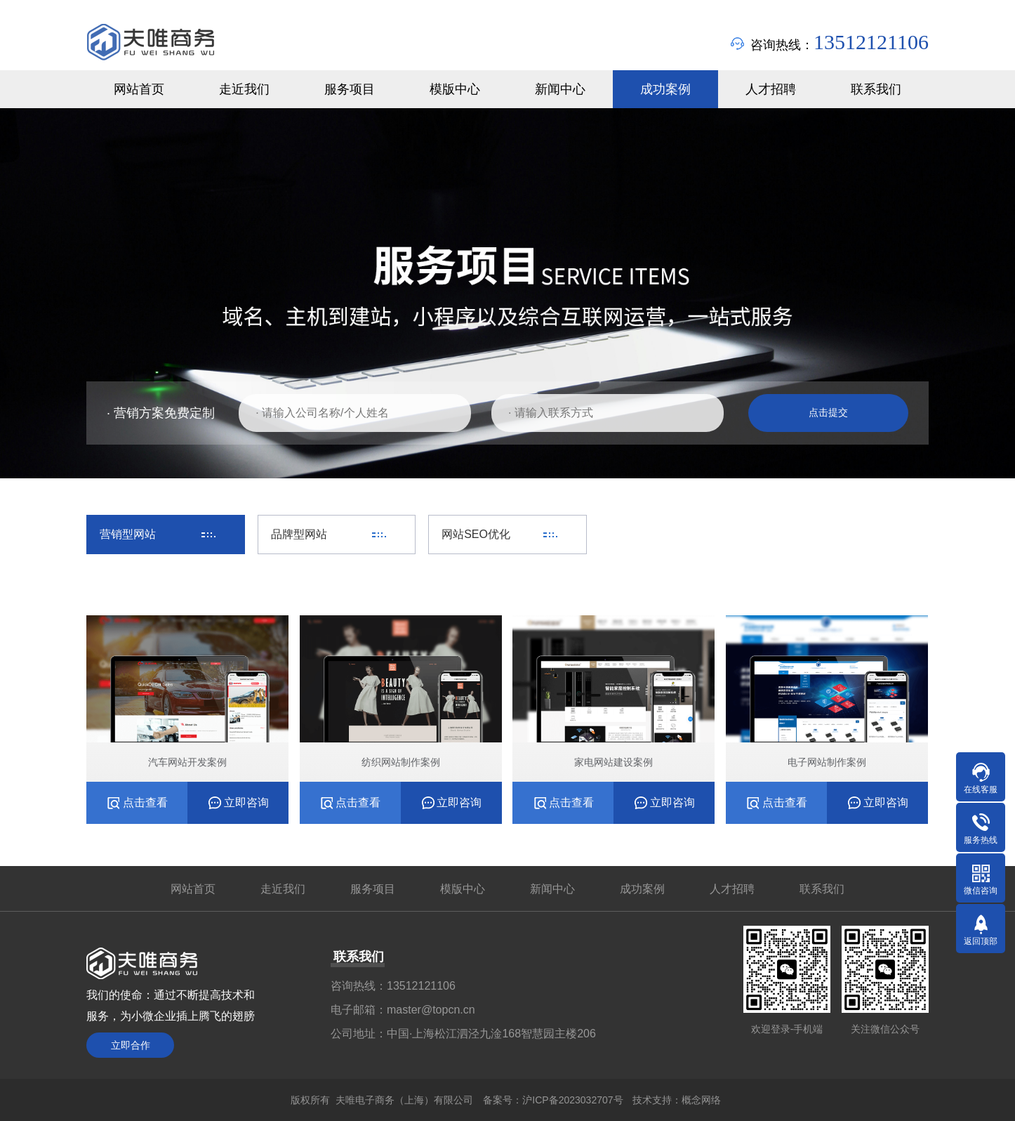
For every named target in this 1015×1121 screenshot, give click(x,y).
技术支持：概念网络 (676, 1100)
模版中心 (462, 889)
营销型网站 (128, 534)
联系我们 (822, 889)
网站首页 (193, 889)
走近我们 (282, 889)
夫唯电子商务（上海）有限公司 (404, 1100)
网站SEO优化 (476, 534)
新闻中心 (552, 889)
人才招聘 (732, 889)
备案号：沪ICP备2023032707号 (553, 1100)
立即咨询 (246, 802)
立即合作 (130, 1045)
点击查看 (145, 802)
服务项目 (372, 889)
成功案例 (642, 889)
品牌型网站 (299, 534)
